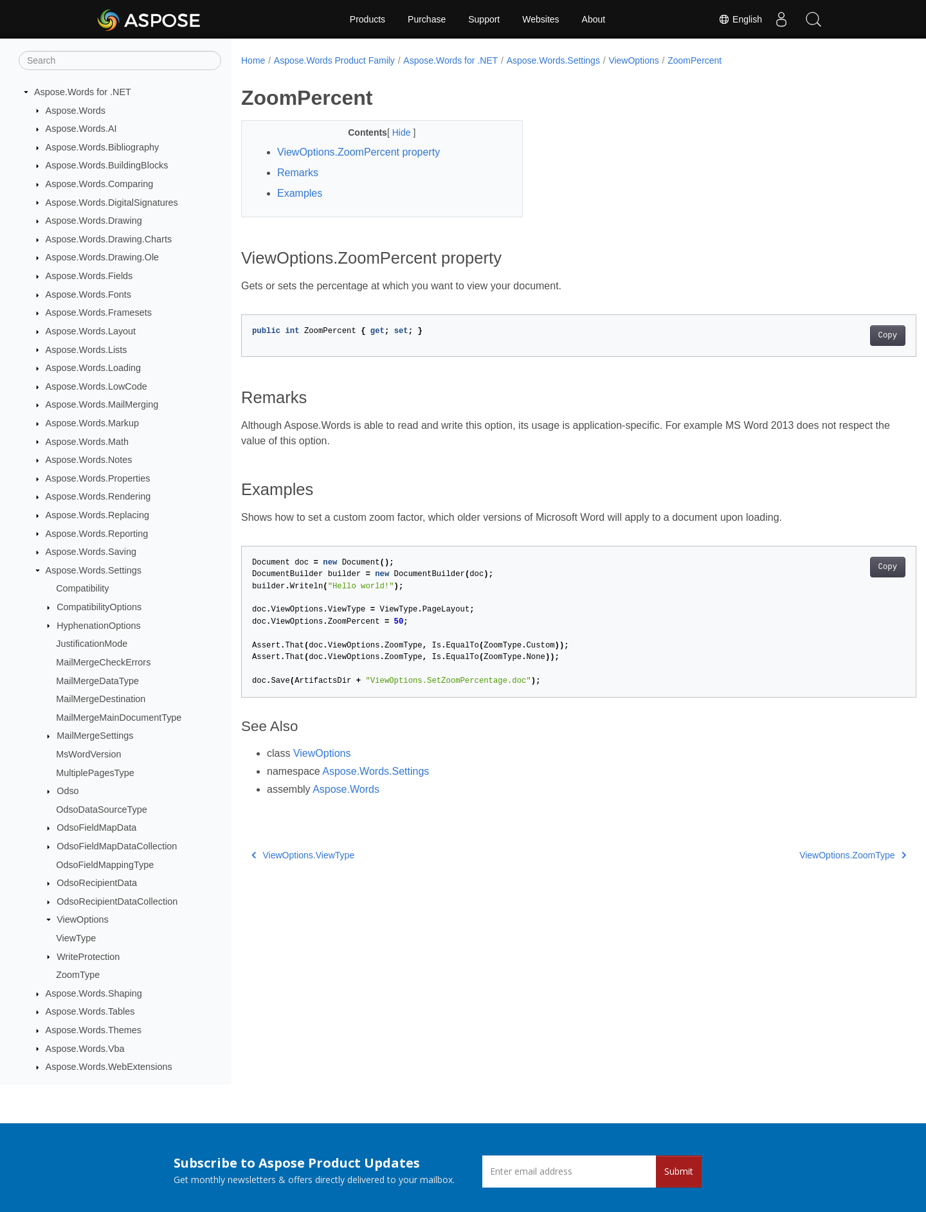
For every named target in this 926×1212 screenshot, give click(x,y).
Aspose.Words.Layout (91, 331)
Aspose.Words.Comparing (100, 184)
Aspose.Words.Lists (86, 350)
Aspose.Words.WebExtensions (109, 1067)
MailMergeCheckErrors (103, 662)
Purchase (427, 19)
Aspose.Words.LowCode (96, 386)
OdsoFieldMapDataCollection (117, 846)
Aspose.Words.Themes (93, 1030)
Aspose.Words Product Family (334, 60)
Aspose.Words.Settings (93, 570)
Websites (540, 19)
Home (253, 60)
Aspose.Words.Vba (85, 1049)
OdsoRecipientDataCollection (117, 901)
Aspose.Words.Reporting (97, 534)
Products (367, 19)
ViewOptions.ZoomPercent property (358, 152)
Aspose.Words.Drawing (94, 220)
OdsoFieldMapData (96, 827)
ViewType (76, 938)
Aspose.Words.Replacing (97, 515)
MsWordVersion (88, 754)
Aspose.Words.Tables (90, 1011)
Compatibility (82, 588)
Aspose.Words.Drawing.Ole (102, 257)
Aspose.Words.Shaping (94, 993)
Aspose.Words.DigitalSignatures (112, 202)
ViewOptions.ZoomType (806, 855)
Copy (840, 335)
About (594, 19)
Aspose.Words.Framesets (99, 312)
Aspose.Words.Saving (91, 552)
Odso (67, 791)
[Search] (120, 60)
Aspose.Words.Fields (89, 276)
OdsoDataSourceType (101, 809)
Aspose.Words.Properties (98, 478)
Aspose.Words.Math (87, 442)
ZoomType (78, 975)
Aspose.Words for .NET (82, 92)
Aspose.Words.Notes (89, 460)
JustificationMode (91, 643)
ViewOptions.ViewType (302, 855)
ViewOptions (83, 919)
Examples (299, 193)
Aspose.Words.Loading (93, 368)
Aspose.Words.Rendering (98, 496)
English (740, 19)
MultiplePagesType (95, 773)
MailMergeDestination (100, 699)
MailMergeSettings (95, 735)
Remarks (297, 172)
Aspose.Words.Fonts (88, 294)
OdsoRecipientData (97, 883)
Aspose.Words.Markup (92, 423)
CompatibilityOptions (99, 607)
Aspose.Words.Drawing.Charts (109, 239)
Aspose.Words (75, 110)
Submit (678, 1171)
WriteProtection (88, 957)
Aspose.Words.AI (81, 128)
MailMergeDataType (97, 681)
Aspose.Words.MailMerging (102, 404)
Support (484, 19)
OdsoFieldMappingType (105, 865)
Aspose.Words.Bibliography (102, 147)
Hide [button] (393, 132)
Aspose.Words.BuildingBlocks (107, 165)
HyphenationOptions (98, 625)
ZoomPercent (694, 60)
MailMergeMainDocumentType (118, 717)
